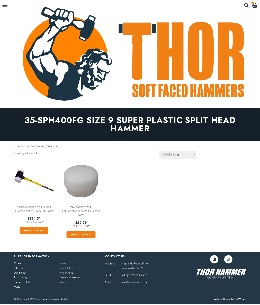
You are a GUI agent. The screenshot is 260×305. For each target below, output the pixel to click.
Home (17, 146)
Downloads (20, 273)
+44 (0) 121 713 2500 (134, 275)
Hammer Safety (22, 282)
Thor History (20, 277)
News (63, 263)
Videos (63, 282)
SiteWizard (240, 299)
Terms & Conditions (70, 268)
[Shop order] (177, 154)
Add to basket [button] (34, 230)
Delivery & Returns (70, 277)
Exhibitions (19, 268)
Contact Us (20, 263)
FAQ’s (17, 287)
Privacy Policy (67, 273)
